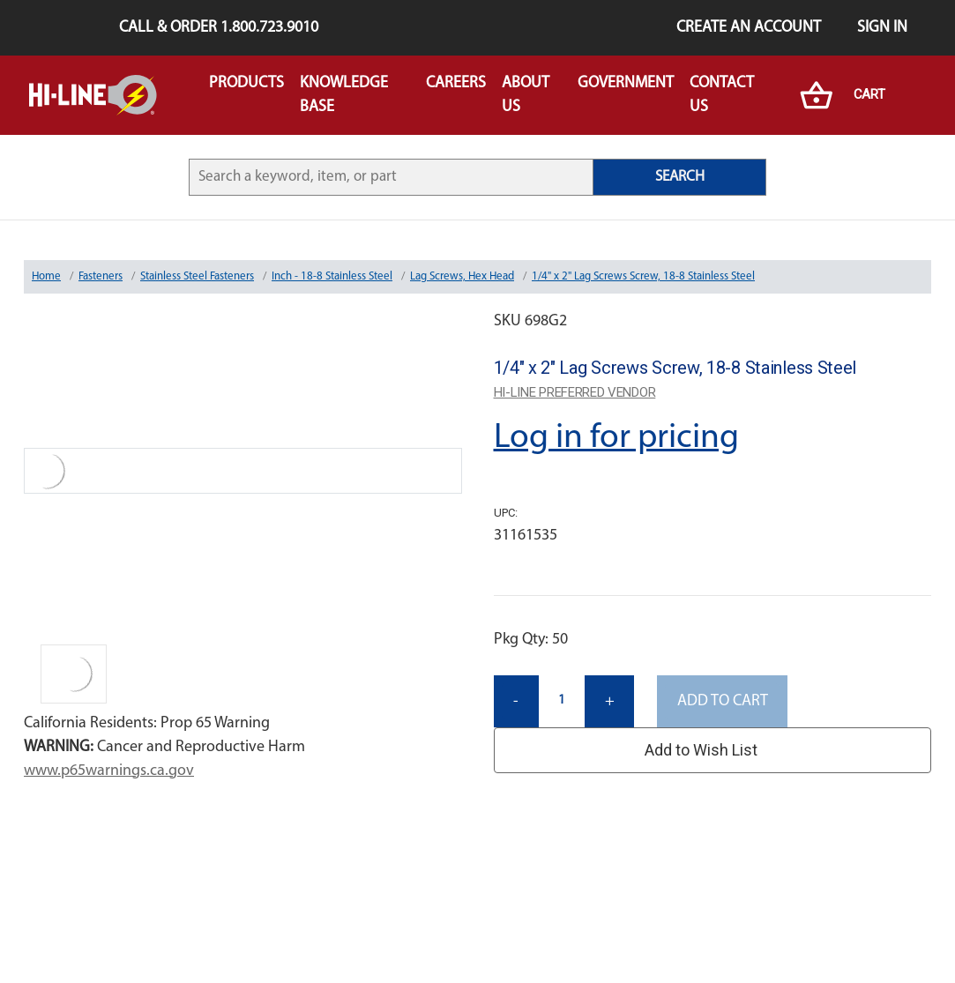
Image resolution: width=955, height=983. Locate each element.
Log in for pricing (616, 438)
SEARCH (680, 176)
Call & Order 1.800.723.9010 (218, 27)
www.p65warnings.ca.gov (109, 771)
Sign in (882, 27)
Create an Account (748, 27)
